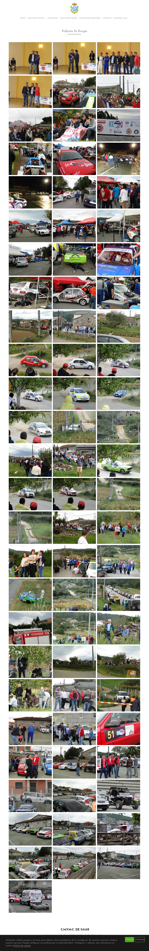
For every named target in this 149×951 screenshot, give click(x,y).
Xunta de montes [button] (36, 18)
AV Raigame (52, 18)
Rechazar (141, 939)
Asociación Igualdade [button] (90, 18)
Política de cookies (22, 946)
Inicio (23, 18)
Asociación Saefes (68, 18)
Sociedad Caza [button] (121, 18)
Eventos (107, 18)
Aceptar (130, 939)
